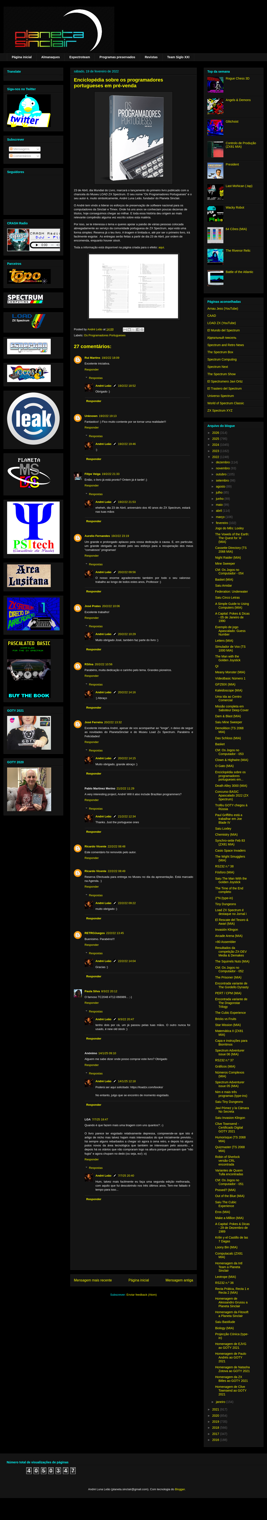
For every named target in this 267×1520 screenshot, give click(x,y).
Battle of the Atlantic (239, 272)
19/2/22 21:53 (127, 502)
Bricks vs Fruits (225, 1019)
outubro (221, 474)
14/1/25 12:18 (127, 1081)
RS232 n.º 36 (224, 1283)
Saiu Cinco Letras (227, 597)
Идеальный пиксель (221, 337)
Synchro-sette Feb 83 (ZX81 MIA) (230, 842)
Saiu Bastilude (225, 1322)
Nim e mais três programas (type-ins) (231, 1094)
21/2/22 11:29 (125, 788)
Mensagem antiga (179, 1280)
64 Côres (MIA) (236, 229)
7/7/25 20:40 (126, 1175)
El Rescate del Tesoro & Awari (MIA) (231, 921)
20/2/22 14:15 (127, 758)
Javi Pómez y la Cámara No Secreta (232, 1110)
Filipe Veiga (93, 474)
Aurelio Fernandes (97, 536)
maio (219, 504)
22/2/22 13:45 (115, 933)
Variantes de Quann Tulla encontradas (229, 1172)
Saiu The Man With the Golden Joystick (231, 880)
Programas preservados (117, 57)
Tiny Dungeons (225, 904)
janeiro (221, 1402)
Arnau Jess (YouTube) (222, 308)
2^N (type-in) (224, 898)
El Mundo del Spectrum (223, 330)
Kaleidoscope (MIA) (228, 690)
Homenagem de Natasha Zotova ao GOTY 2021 (232, 1369)
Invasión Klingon (226, 929)
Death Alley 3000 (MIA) (231, 785)
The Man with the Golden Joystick (228, 658)
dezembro (223, 462)
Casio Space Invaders (230, 850)
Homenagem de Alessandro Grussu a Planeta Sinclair (231, 1302)
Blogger (180, 1489)
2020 (216, 1415)
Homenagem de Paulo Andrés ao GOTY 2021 (230, 1357)
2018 (216, 1427)
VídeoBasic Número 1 (230, 678)
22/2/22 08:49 (116, 871)
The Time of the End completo (229, 890)
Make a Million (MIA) (229, 1218)
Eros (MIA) (222, 1212)
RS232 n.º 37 (224, 1060)
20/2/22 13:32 (113, 722)
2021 (216, 1409)
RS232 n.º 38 (224, 866)
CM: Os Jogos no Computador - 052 (229, 969)
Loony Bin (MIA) (226, 1247)
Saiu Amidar (223, 585)
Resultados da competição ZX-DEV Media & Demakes (231, 951)
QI (216, 666)
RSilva (89, 664)
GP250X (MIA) (225, 684)
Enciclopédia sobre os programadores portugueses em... (230, 775)
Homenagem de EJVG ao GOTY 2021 (230, 1345)
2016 (216, 1440)
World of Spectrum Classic (225, 403)
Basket (220, 744)
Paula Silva (92, 991)
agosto (221, 486)
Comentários (20, 156)
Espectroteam (79, 57)
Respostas (96, 378)
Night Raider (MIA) (228, 557)
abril (219, 510)
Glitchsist (232, 121)
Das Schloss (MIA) (228, 738)
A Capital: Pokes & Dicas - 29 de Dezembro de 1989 (232, 1227)
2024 (216, 444)
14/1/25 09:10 (107, 1053)
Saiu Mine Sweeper (228, 722)
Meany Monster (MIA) (230, 672)
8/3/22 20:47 (126, 1019)
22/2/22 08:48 (116, 846)
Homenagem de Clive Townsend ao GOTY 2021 (231, 1390)
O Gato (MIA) (224, 766)
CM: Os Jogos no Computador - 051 (229, 1182)
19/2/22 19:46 (127, 444)
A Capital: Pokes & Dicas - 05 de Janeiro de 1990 (232, 617)
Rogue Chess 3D (238, 78)
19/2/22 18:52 (127, 385)
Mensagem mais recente (93, 1280)
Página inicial (22, 57)
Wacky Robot (235, 207)
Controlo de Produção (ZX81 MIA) (241, 145)
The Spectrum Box (220, 352)
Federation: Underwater (231, 591)
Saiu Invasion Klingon (230, 1118)
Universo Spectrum (220, 396)
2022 (216, 457)
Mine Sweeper (225, 563)
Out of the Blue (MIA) (230, 1196)
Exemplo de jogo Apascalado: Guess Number (230, 630)
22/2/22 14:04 (127, 961)
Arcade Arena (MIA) (229, 936)
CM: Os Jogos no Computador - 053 (229, 752)
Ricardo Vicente (95, 846)
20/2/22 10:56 (104, 664)
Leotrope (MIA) (225, 1277)
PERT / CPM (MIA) (228, 993)
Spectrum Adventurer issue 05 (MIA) (230, 1084)
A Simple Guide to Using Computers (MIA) (232, 605)
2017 (216, 1434)
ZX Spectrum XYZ (220, 410)
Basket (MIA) (224, 579)
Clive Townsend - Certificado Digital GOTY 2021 (229, 1127)
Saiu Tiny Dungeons (229, 1102)
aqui (161, 247)
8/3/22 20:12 (109, 991)
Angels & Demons (238, 100)
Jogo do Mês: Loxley (229, 528)
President (232, 164)
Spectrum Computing (222, 359)
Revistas (151, 57)
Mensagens (19, 149)
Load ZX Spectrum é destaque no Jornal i (231, 912)
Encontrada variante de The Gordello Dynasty (232, 985)
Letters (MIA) (224, 640)
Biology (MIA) (224, 1328)
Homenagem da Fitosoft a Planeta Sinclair (231, 1314)
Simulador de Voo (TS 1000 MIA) (230, 648)
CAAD (211, 315)
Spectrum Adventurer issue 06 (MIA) (230, 1052)
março (220, 517)
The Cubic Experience (230, 1012)
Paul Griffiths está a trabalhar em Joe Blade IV (228, 818)
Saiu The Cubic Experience (225, 1204)
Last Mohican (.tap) (239, 186)
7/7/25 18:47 (100, 1119)
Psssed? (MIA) (225, 1190)
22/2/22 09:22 (127, 903)
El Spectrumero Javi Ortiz (225, 381)
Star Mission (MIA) (228, 1025)
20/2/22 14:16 (127, 692)
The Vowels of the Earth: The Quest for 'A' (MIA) (232, 538)
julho (219, 492)
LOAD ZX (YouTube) (221, 323)
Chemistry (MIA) (226, 834)
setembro (223, 480)
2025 (216, 438)
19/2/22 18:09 (110, 357)
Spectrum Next (217, 367)
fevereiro (222, 523)
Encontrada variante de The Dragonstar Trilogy (231, 1002)
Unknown (91, 416)
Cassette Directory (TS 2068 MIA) (231, 549)
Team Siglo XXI (178, 57)
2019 (216, 1421)
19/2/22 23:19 (120, 536)
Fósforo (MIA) (224, 872)
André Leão (103, 385)
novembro (223, 468)
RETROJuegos (95, 933)
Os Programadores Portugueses (104, 335)
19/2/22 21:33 (111, 474)
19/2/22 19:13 (108, 416)
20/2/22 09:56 (127, 572)
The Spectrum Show (221, 374)
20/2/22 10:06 (111, 606)
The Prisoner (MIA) (228, 977)
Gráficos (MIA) (225, 1066)
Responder (92, 369)
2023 (216, 451)
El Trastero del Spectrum (224, 388)
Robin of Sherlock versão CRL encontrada (227, 1160)
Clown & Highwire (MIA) (231, 760)
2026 (216, 432)
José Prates (93, 606)
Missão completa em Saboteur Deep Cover (232, 708)
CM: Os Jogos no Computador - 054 (229, 571)
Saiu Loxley (223, 828)
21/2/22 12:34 (127, 816)
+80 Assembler (225, 942)
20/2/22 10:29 (127, 634)
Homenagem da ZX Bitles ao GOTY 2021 (231, 1379)
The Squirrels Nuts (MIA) (232, 961)
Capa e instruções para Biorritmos (231, 1042)
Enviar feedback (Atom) (142, 1294)
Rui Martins (92, 357)
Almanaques (50, 57)
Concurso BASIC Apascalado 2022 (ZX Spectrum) (232, 795)
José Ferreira (94, 722)
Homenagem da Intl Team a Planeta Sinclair (228, 1267)
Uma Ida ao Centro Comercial (228, 698)
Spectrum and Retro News (225, 345)
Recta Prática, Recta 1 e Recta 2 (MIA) (232, 1290)
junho (220, 498)
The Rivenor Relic (238, 250)
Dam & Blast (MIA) (228, 716)
